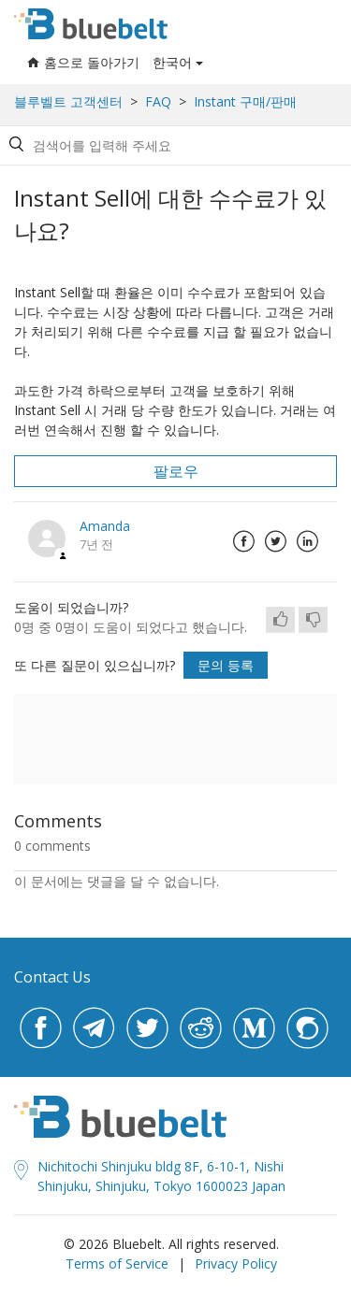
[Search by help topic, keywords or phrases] (172, 145)
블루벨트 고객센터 (68, 101)
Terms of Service (117, 1263)
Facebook (243, 541)
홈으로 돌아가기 (83, 62)
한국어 (172, 62)
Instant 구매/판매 (245, 101)
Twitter (275, 541)
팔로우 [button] (176, 471)
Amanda (105, 526)
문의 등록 (225, 665)
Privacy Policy (236, 1263)
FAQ (158, 101)
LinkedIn (307, 541)
